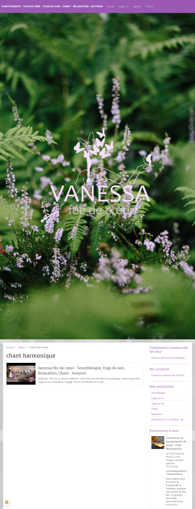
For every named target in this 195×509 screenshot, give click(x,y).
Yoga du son (157, 403)
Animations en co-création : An (167, 419)
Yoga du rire (157, 398)
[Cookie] (7, 502)
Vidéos (149, 6)
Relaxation (156, 414)
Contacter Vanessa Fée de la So (167, 375)
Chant (154, 408)
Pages (122, 6)
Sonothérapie (158, 392)
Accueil (110, 6)
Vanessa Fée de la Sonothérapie (168, 357)
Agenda (137, 6)
